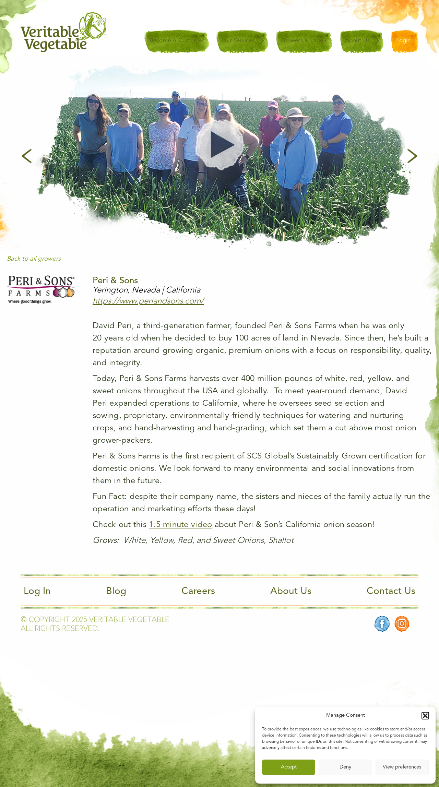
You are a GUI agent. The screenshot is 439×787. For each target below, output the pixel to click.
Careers (198, 591)
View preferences (402, 767)
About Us (290, 591)
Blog (116, 591)
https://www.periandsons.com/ (148, 301)
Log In (37, 591)
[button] (425, 715)
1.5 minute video (180, 525)
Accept (289, 767)
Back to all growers (34, 259)
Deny (345, 767)
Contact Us (391, 591)
